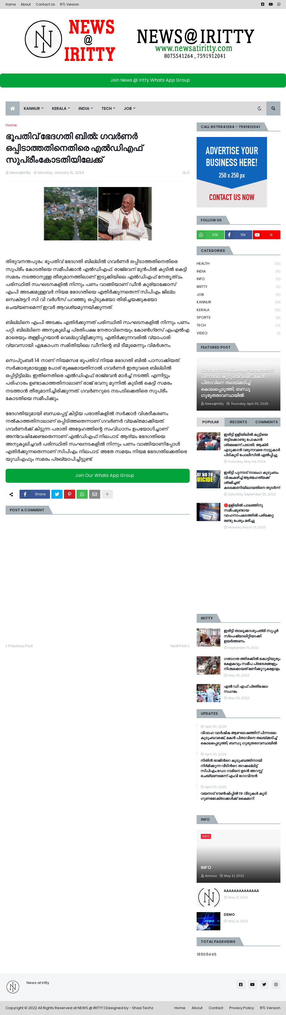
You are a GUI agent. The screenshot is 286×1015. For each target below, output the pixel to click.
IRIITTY (238, 287)
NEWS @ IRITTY (90, 1008)
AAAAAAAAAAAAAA (241, 890)
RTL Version (69, 4)
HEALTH (238, 264)
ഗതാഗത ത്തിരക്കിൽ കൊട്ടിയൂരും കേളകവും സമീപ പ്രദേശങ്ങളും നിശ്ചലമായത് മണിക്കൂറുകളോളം (252, 663)
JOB (238, 295)
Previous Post (20, 646)
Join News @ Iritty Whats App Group (144, 80)
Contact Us (45, 4)
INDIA (238, 272)
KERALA (238, 310)
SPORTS (238, 318)
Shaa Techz (142, 1008)
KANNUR (238, 302)
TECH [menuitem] (106, 108)
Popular (210, 422)
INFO (238, 279)
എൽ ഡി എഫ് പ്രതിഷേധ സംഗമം (246, 689)
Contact (216, 1008)
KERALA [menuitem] (59, 108)
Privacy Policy (241, 1008)
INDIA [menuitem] (83, 108)
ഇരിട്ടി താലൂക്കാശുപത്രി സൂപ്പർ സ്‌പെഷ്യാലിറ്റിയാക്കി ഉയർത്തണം (251, 635)
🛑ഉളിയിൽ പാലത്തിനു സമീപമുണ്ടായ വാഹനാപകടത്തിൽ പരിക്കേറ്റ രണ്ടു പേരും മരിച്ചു (248, 513)
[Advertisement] (238, 572)
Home (11, 4)
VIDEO (238, 333)
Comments (266, 422)
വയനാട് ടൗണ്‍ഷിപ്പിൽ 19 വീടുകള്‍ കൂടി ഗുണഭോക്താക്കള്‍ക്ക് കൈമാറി (234, 796)
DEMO (229, 914)
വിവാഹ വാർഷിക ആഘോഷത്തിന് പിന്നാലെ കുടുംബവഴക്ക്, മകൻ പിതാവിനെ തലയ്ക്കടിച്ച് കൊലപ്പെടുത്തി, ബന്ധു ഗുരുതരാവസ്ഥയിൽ (237, 383)
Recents (238, 422)
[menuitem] (13, 108)
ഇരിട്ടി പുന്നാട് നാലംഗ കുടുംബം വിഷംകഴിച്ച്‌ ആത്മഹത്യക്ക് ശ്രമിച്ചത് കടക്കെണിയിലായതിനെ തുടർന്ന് (252, 480)
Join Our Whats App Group (99, 475)
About (26, 4)
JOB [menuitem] (128, 108)
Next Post (178, 646)
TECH (238, 325)
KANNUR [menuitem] (32, 108)
